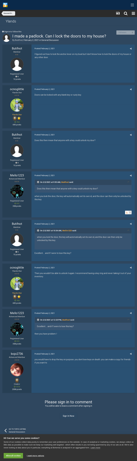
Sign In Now (68, 416)
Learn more (95, 449)
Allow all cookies (13, 456)
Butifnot (19, 40)
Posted (44, 48)
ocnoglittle (17, 89)
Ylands (11, 21)
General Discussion (50, 40)
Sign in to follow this (12, 31)
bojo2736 (17, 354)
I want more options (35, 456)
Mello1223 (17, 175)
